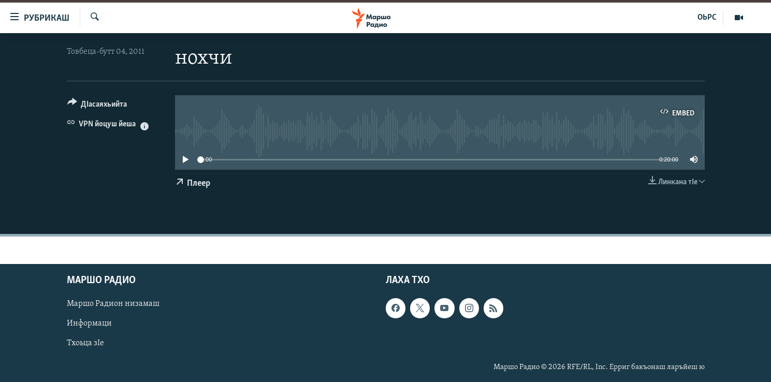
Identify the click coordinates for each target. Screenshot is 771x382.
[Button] (97, 105)
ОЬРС (707, 17)
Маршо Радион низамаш (113, 304)
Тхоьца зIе (85, 343)
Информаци (89, 323)
